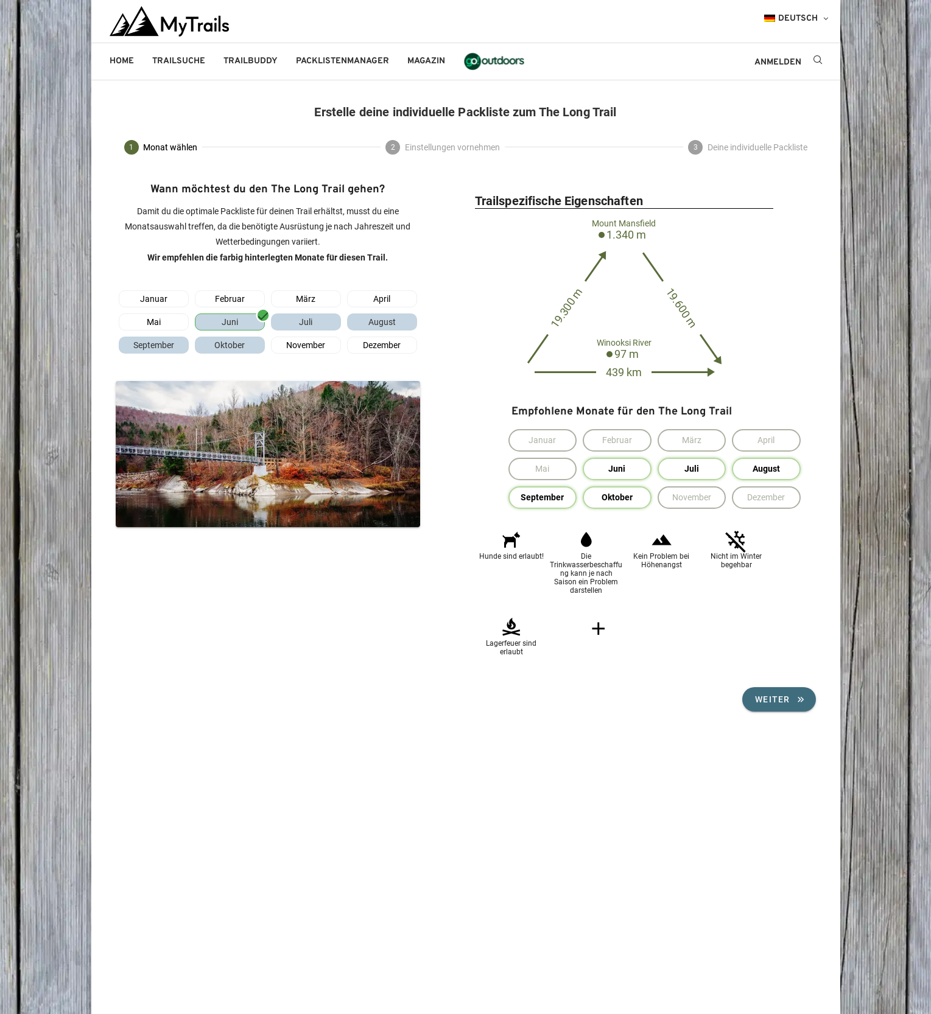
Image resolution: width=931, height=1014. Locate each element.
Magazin (426, 61)
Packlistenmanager (342, 61)
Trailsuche (178, 61)
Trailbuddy (250, 61)
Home (122, 61)
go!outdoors (494, 61)
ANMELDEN (777, 62)
